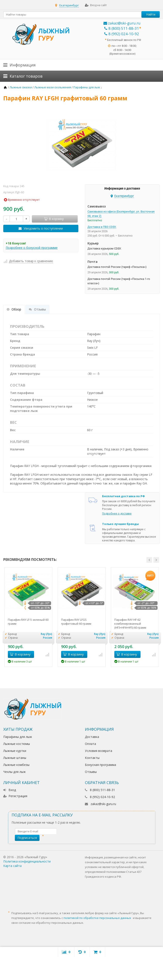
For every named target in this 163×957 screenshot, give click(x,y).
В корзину (20, 654)
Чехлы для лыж (14, 772)
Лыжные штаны (14, 758)
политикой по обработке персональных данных (97, 918)
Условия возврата (98, 751)
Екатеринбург (69, 5)
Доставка (92, 737)
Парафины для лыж (17, 737)
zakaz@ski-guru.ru (122, 23)
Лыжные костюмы (16, 744)
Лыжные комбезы (16, 765)
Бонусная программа (100, 765)
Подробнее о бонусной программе (32, 248)
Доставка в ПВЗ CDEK (102, 226)
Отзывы (91, 772)
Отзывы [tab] (37, 309)
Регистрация (15, 796)
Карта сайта (12, 866)
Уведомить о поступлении (43, 228)
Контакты (92, 758)
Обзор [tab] (14, 309)
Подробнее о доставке (117, 513)
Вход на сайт (96, 5)
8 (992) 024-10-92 (121, 33)
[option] (28, 617)
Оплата (90, 744)
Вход (9, 790)
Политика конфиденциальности (27, 861)
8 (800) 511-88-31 (121, 28)
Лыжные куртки (14, 751)
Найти (150, 14)
